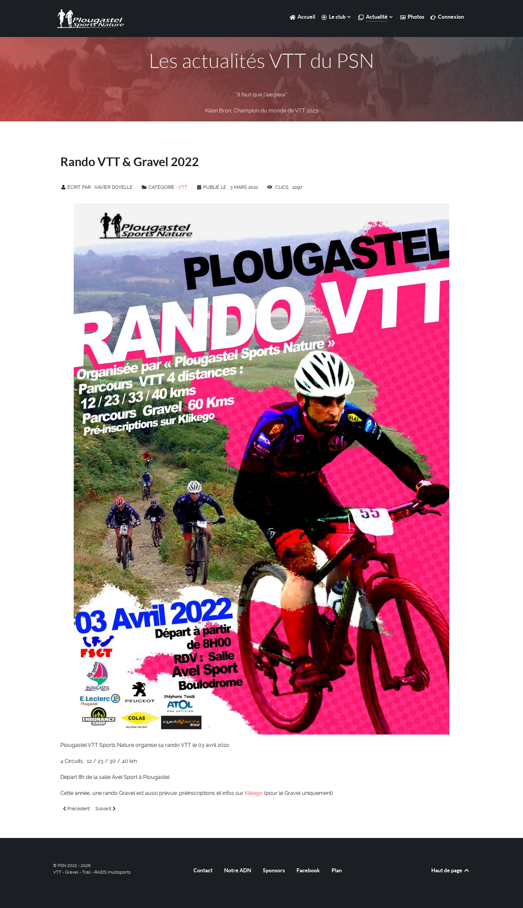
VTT (182, 187)
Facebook (308, 870)
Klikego (254, 793)
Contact (202, 870)
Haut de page (450, 870)
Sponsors (274, 870)
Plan (337, 870)
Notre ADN (237, 870)
